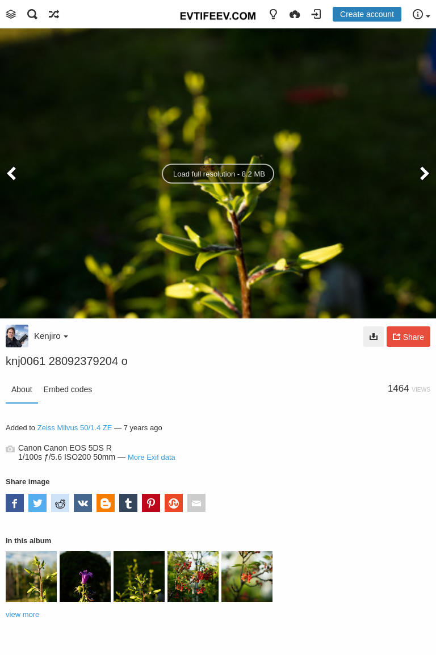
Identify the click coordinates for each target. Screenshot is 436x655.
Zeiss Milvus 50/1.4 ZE (74, 427)
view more (22, 614)
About (21, 389)
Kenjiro (51, 336)
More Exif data (151, 457)
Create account (367, 14)
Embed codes (68, 389)
